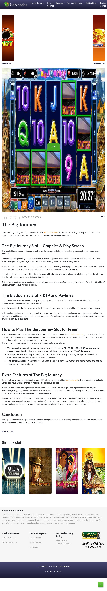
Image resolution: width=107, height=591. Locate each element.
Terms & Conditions (64, 544)
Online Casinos (50, 4)
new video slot (72, 380)
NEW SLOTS (8, 431)
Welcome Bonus (9, 538)
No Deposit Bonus (9, 542)
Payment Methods (74, 3)
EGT (103, 216)
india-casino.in (77, 334)
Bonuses (59, 3)
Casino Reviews (37, 3)
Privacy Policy (61, 540)
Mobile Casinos (35, 542)
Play (53, 147)
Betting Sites (91, 3)
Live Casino (33, 547)
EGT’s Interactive (51, 232)
